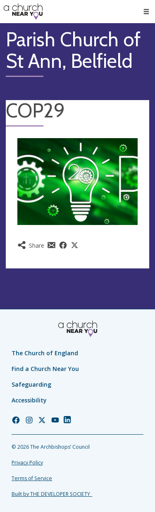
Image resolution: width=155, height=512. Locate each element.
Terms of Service (32, 478)
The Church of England (45, 353)
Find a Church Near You (45, 369)
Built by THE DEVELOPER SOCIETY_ (52, 494)
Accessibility (29, 400)
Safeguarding (31, 384)
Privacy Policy (27, 462)
